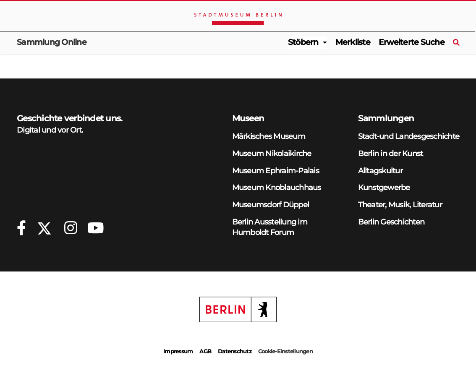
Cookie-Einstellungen (285, 351)
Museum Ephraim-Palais (275, 170)
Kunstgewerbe (384, 187)
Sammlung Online (51, 42)
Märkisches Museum (268, 136)
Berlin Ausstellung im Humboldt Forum (269, 227)
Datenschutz (234, 351)
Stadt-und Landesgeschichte (409, 136)
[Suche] (456, 43)
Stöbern (303, 42)
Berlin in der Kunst (390, 153)
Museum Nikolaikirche (271, 153)
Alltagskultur (380, 170)
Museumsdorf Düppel (270, 204)
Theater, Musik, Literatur (400, 204)
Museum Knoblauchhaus (276, 187)
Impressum (178, 351)
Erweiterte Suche (412, 42)
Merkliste (352, 42)
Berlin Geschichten (391, 221)
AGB (205, 351)
